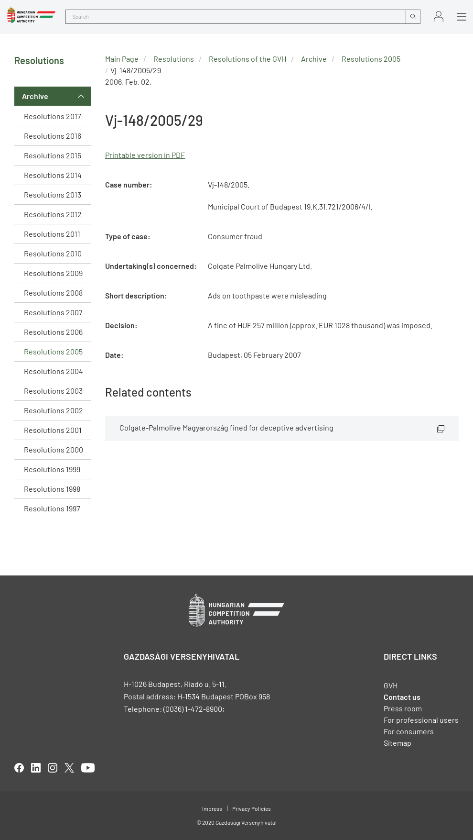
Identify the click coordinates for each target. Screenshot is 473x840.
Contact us (402, 696)
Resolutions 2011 (52, 233)
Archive (35, 95)
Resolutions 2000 (53, 449)
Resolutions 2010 (53, 253)
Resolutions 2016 (52, 135)
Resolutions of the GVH (247, 58)
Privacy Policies (251, 808)
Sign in (438, 16)
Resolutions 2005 (53, 351)
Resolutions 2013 (52, 194)
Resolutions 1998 (52, 488)
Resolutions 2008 (53, 292)
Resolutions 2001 (53, 429)
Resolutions (173, 58)
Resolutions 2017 (52, 116)
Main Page (122, 58)
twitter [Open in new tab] (69, 768)
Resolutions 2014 (53, 174)
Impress (212, 808)
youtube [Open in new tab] (88, 768)
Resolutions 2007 (53, 312)
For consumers (409, 731)
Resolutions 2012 (53, 214)
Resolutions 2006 (53, 331)
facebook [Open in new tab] (19, 768)
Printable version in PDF (145, 154)
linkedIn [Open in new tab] (36, 768)
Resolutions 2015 (52, 155)
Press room (403, 708)
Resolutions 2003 (53, 390)
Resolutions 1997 (52, 508)
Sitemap (397, 742)
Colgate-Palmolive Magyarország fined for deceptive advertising (226, 427)
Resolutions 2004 (53, 371)
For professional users (421, 719)
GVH (391, 685)
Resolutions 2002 (53, 410)
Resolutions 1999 (52, 469)
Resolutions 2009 (53, 272)
